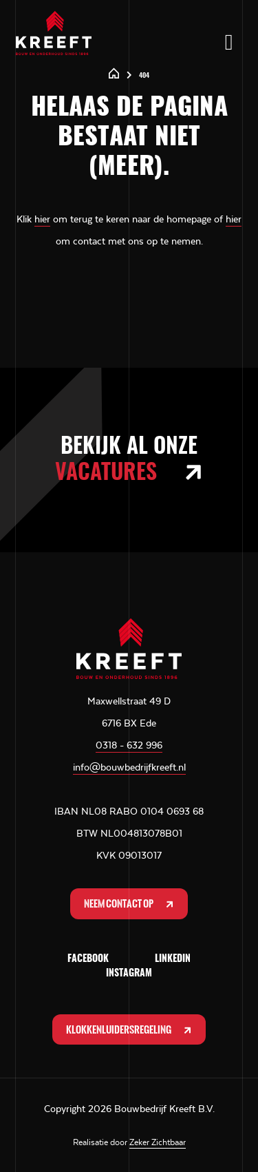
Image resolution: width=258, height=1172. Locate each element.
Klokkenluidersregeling (130, 1030)
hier (42, 218)
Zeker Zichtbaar (157, 1142)
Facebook (88, 959)
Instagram (129, 974)
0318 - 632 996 (129, 745)
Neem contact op (130, 904)
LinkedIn (173, 959)
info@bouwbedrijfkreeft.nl (129, 767)
